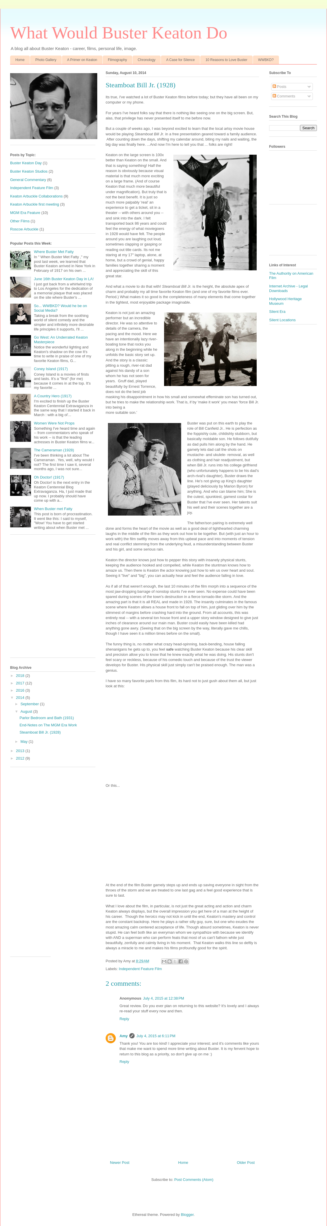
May (25, 741)
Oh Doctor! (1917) (49, 477)
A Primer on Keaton (82, 60)
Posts (279, 86)
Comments (284, 96)
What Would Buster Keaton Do (118, 32)
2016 (20, 690)
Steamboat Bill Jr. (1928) (39, 732)
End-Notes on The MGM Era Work (48, 725)
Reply (124, 1019)
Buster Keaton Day (26, 163)
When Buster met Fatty (53, 509)
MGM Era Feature (25, 213)
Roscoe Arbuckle (24, 229)
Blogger (187, 1214)
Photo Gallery (45, 60)
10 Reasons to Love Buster (226, 60)
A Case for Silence (180, 60)
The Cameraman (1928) (54, 450)
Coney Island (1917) (51, 369)
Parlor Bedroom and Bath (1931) (46, 718)
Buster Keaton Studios (28, 171)
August (27, 711)
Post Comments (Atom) (193, 1179)
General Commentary (28, 180)
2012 (20, 758)
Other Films (20, 221)
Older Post (246, 1162)
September (30, 704)
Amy (124, 1036)
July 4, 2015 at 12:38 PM (163, 998)
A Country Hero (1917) (52, 396)
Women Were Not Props (54, 423)
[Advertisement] (54, 599)
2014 (20, 697)
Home (20, 60)
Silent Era (277, 311)
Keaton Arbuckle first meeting (34, 204)
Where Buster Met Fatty (54, 252)
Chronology (146, 60)
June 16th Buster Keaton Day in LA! (64, 279)
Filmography (117, 60)
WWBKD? (266, 60)
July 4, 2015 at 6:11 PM (155, 1036)
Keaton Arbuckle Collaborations (36, 196)
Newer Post (119, 1162)
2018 (20, 675)
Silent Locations (282, 320)
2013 (20, 751)
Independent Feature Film (140, 969)
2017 (20, 683)
